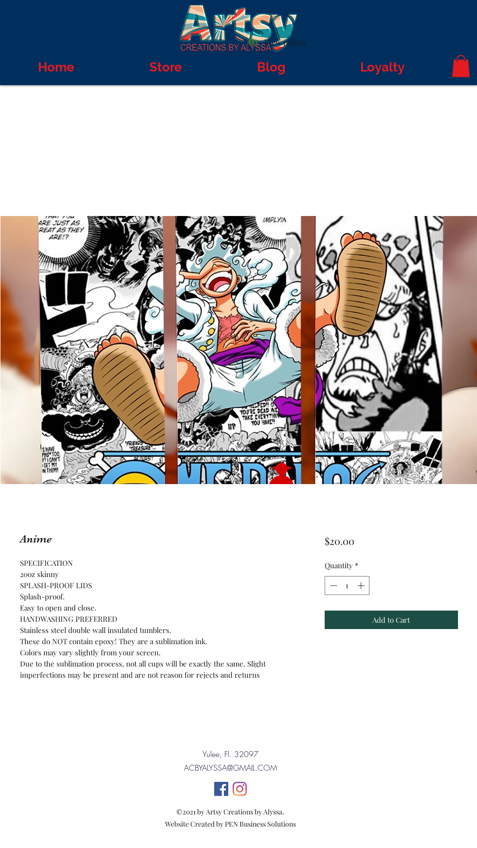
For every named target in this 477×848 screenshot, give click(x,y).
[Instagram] (240, 789)
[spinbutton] (347, 586)
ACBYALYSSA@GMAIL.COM (230, 767)
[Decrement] (332, 586)
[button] (461, 66)
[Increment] (361, 586)
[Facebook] (221, 789)
